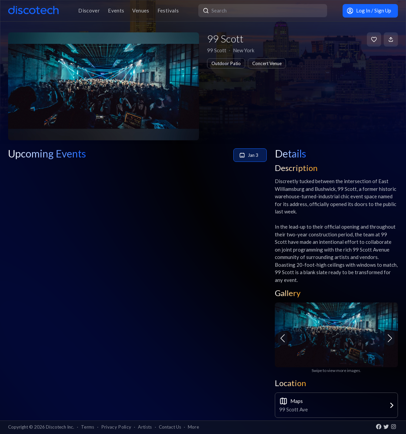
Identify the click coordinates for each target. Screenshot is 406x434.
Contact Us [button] (170, 427)
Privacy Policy (116, 427)
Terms (87, 427)
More (193, 427)
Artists (145, 427)
